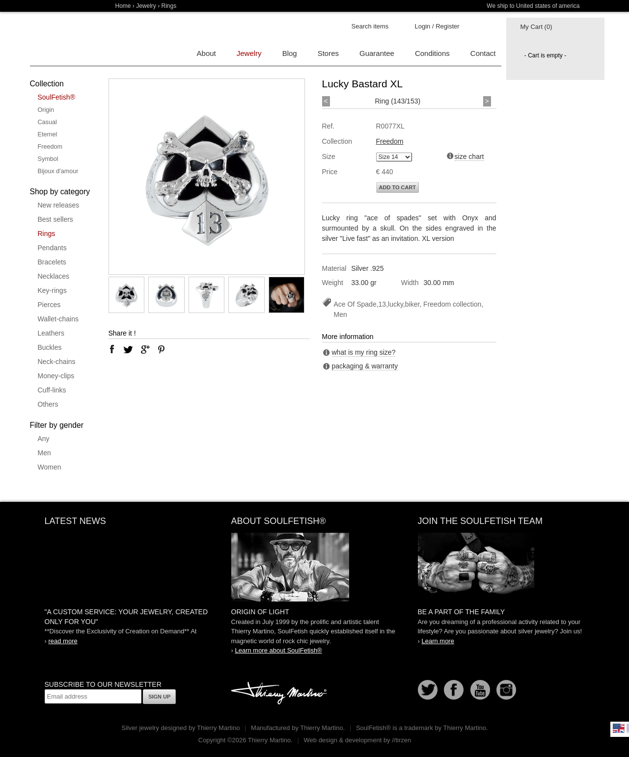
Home (123, 5)
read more (62, 641)
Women (49, 467)
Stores (328, 53)
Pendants (52, 248)
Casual (47, 122)
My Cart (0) (536, 26)
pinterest (161, 349)
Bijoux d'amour (58, 171)
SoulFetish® (56, 97)
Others (48, 404)
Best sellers (55, 219)
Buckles (50, 347)
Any (44, 439)
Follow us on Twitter (428, 690)
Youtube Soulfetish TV (480, 690)
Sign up (159, 697)
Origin (46, 109)
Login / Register (437, 26)
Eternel (47, 134)
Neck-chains (57, 361)
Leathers (51, 333)
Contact (483, 53)
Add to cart (397, 187)
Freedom (50, 146)
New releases (59, 205)
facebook (112, 349)
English (619, 728)
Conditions (432, 53)
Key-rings (52, 290)
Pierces (49, 305)
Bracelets (52, 262)
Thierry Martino (280, 693)
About (206, 53)
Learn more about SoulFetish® (278, 650)
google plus (144, 349)
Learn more (437, 641)
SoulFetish (314, 567)
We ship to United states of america (533, 5)
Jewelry (146, 5)
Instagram (506, 690)
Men (44, 453)
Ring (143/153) (398, 101)
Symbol (48, 159)
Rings (46, 233)
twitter (128, 349)
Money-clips (56, 376)
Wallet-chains (58, 319)
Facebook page (454, 690)
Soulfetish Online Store (64, 39)
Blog (289, 53)
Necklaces (54, 276)
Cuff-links (52, 390)
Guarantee (376, 53)
